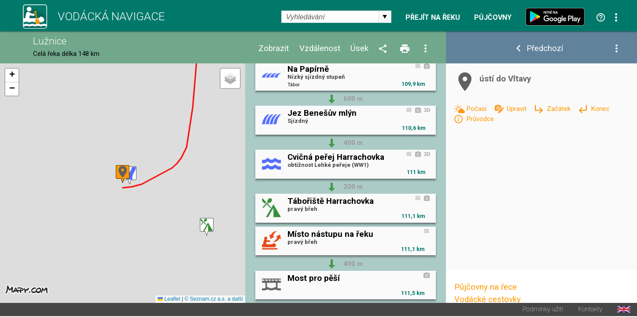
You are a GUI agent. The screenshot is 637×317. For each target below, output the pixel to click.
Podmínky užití (543, 310)
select (385, 16)
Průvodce (480, 119)
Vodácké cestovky (487, 299)
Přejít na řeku (432, 17)
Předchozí (545, 48)
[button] (207, 227)
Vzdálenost (319, 48)
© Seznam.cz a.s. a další (213, 300)
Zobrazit (273, 48)
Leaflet (169, 300)
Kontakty (590, 310)
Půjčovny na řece (485, 287)
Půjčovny (493, 17)
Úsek (359, 48)
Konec (600, 109)
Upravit (517, 109)
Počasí (477, 109)
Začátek (559, 109)
